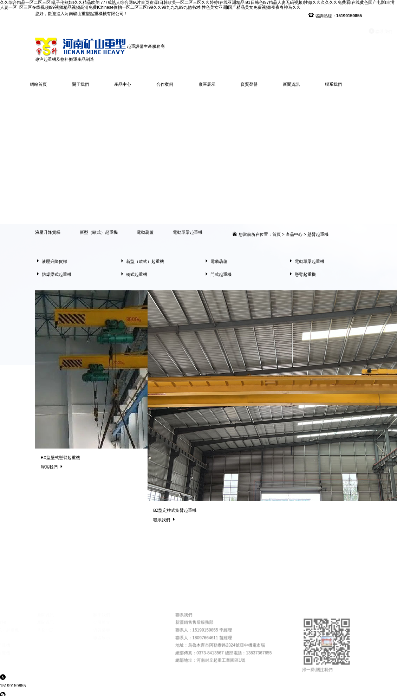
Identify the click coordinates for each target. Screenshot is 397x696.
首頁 (276, 234)
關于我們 (80, 84)
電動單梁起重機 (187, 232)
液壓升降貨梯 (47, 232)
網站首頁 (38, 84)
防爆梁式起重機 (53, 274)
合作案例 (164, 84)
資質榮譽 (249, 84)
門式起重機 (218, 274)
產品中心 (122, 84)
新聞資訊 (291, 84)
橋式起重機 (133, 274)
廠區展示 (206, 84)
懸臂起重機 (317, 234)
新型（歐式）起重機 (99, 232)
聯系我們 (326, 31)
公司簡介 (128, 650)
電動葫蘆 (145, 232)
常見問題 (72, 658)
